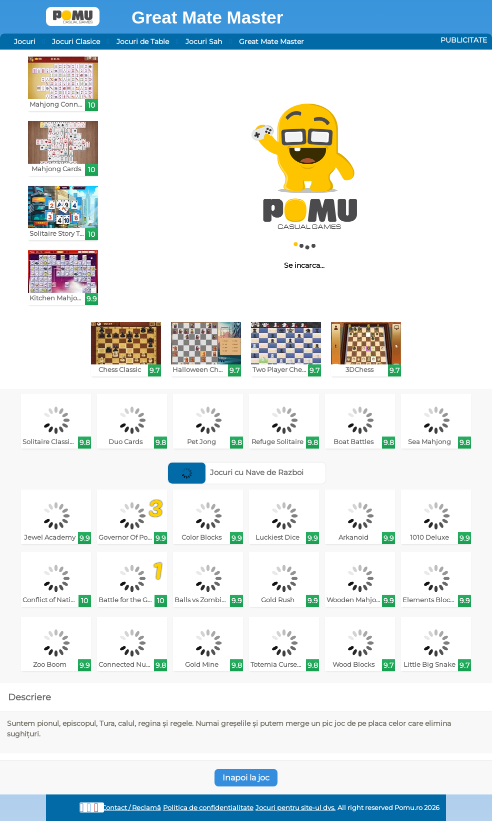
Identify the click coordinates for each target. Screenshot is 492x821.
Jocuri (25, 41)
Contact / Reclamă (131, 807)
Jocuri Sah (204, 41)
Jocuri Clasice (76, 41)
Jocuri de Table (142, 41)
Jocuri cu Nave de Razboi (236, 472)
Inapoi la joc (246, 777)
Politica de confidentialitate (208, 807)
